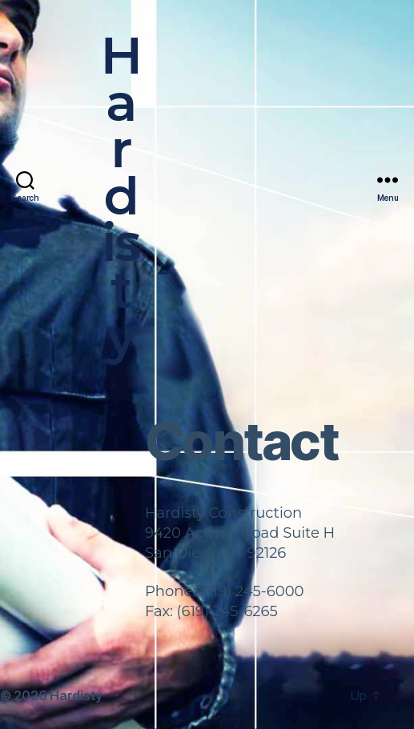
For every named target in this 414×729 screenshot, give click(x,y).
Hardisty (121, 196)
